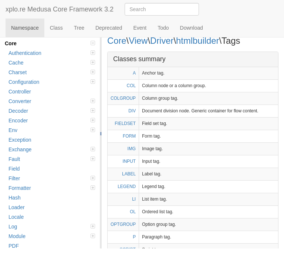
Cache (52, 63)
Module (52, 236)
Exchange (52, 149)
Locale (16, 217)
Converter (52, 101)
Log (52, 227)
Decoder (52, 111)
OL (133, 211)
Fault (52, 159)
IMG (132, 148)
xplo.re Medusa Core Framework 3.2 (60, 9)
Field (14, 169)
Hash (15, 198)
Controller (20, 92)
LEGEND (127, 186)
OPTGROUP (123, 224)
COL (131, 85)
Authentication (52, 53)
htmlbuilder (197, 41)
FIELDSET (125, 123)
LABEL (129, 174)
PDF (14, 246)
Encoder (52, 120)
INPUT (129, 161)
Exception (20, 140)
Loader (17, 207)
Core (50, 43)
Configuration (52, 82)
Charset (52, 72)
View (138, 41)
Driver (161, 41)
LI (134, 199)
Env (52, 130)
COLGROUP (123, 98)
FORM (129, 136)
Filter (52, 178)
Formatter (52, 188)
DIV (132, 110)
